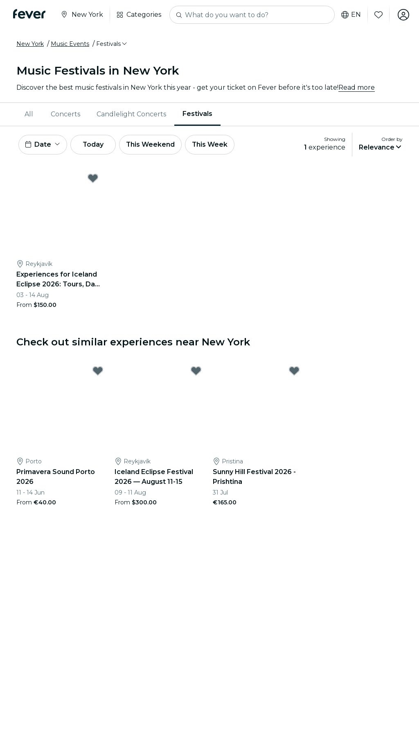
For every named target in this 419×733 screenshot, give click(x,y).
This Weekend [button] (151, 144)
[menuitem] (29, 114)
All (29, 114)
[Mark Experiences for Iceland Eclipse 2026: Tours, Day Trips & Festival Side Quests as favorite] (93, 178)
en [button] (351, 14)
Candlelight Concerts (131, 114)
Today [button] (93, 144)
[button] (112, 44)
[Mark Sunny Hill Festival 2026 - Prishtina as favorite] (294, 370)
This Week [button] (211, 144)
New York (30, 44)
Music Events (70, 44)
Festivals (197, 114)
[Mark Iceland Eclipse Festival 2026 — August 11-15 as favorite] (196, 370)
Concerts (65, 114)
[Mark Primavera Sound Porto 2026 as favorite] (97, 370)
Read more (356, 87)
